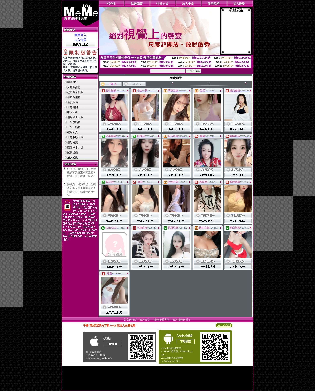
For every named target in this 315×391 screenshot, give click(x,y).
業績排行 (72, 82)
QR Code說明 (224, 325)
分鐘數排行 (73, 87)
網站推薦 (72, 142)
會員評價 (72, 102)
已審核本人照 (75, 147)
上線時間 (72, 107)
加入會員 (80, 39)
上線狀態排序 (75, 137)
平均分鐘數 (73, 97)
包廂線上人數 (75, 117)
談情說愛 (72, 152)
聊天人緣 (72, 112)
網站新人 (72, 132)
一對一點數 (73, 127)
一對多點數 (73, 122)
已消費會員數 (75, 92)
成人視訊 (72, 157)
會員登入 (80, 35)
